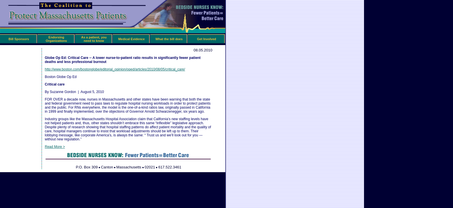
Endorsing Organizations (56, 39)
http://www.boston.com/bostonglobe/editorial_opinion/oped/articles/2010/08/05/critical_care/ (115, 69)
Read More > (55, 147)
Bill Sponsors (19, 39)
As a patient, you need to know (94, 39)
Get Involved (206, 39)
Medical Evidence (131, 39)
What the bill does (169, 39)
